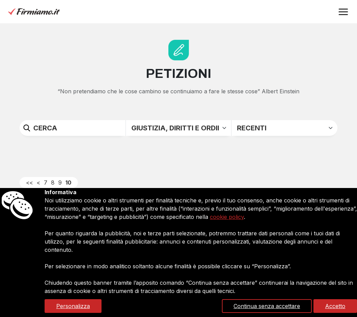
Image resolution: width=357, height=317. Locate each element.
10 (68, 182)
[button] (343, 12)
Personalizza (73, 306)
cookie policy (227, 216)
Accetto (335, 306)
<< (29, 182)
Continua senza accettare (267, 306)
